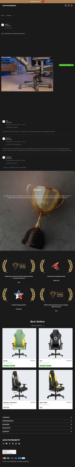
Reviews (9, 15)
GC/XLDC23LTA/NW (12, 127)
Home (2, 15)
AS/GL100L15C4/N (11, 163)
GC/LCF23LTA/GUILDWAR (13, 144)
